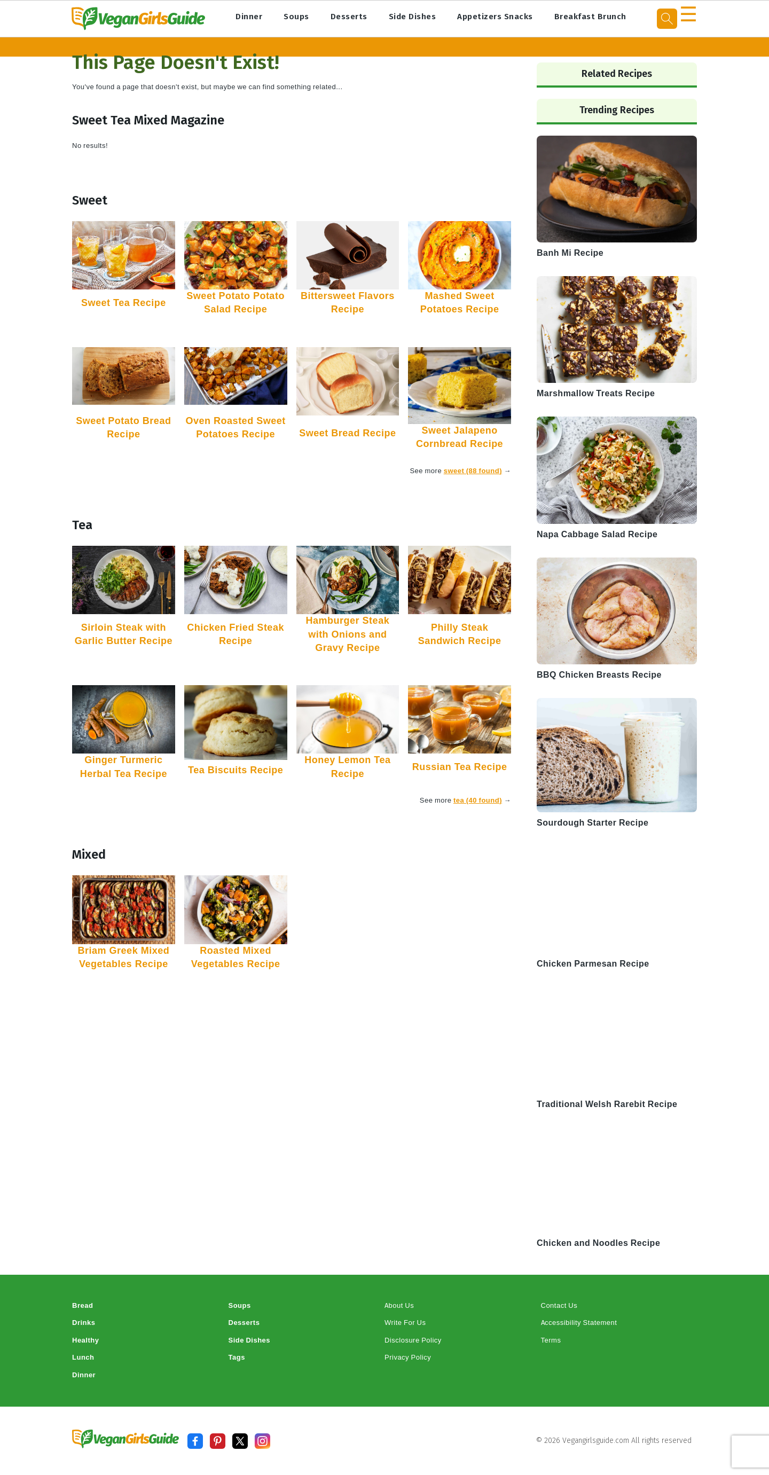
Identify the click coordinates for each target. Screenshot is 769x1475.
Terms (551, 1340)
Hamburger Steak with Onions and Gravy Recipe (348, 634)
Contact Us (559, 1305)
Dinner (249, 16)
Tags (237, 1357)
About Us (399, 1305)
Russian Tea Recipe (459, 767)
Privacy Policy (407, 1357)
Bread (82, 1305)
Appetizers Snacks (495, 16)
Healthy (85, 1340)
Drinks (83, 1323)
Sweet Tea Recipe (123, 303)
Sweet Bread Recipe (347, 433)
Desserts (349, 16)
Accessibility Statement (579, 1323)
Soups (296, 16)
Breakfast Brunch (590, 16)
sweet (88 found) (473, 471)
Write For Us (405, 1323)
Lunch (83, 1357)
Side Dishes (412, 16)
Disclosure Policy (413, 1340)
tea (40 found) (477, 800)
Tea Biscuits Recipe (235, 770)
